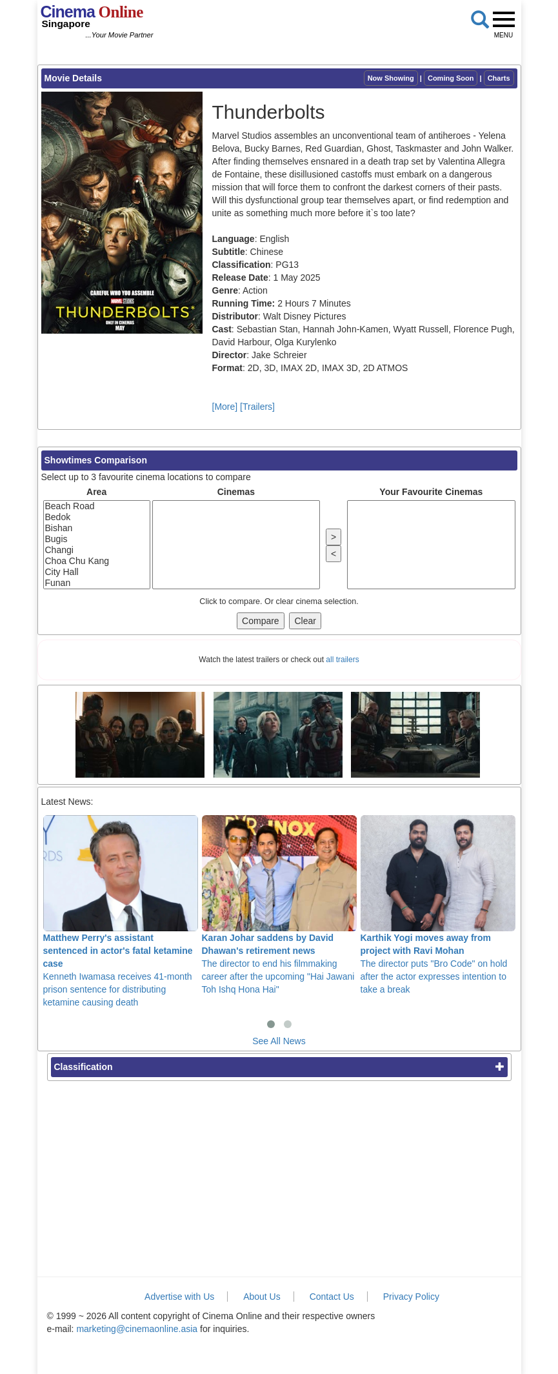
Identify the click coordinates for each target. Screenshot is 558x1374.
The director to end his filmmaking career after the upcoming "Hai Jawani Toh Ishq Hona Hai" (279, 905)
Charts (499, 78)
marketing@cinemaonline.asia (136, 1329)
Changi (97, 550)
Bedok (97, 517)
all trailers (342, 659)
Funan (97, 583)
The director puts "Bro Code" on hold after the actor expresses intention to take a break (438, 905)
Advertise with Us (179, 1296)
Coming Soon (451, 78)
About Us (262, 1296)
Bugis (97, 539)
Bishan (97, 528)
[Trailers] (257, 406)
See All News (278, 1041)
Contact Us (332, 1296)
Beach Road (97, 506)
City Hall (97, 572)
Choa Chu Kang (97, 561)
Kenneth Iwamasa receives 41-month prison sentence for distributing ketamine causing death (120, 911)
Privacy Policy (411, 1296)
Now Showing (391, 78)
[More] (225, 406)
